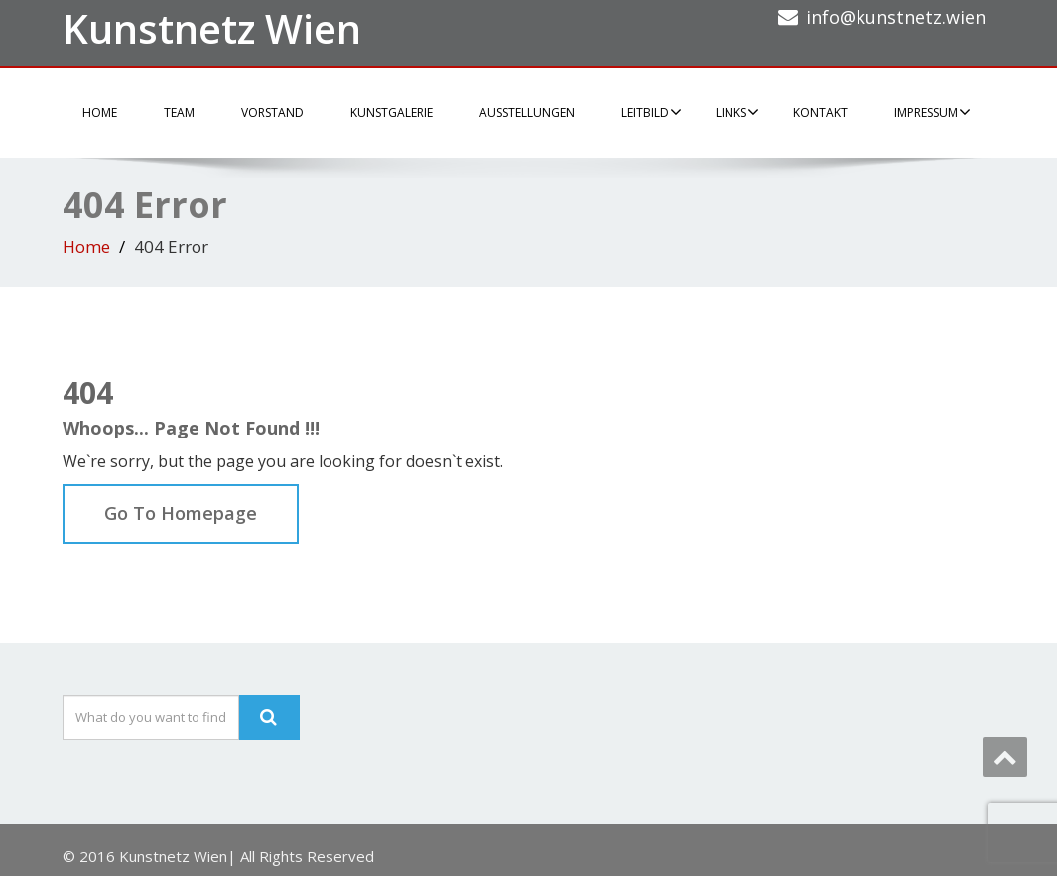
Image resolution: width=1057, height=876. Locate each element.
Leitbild (651, 112)
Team (179, 112)
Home (99, 112)
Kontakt (820, 112)
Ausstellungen (527, 112)
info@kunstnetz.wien (896, 17)
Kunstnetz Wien (212, 28)
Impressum (932, 112)
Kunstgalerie (391, 112)
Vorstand (272, 112)
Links (737, 112)
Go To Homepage (180, 513)
